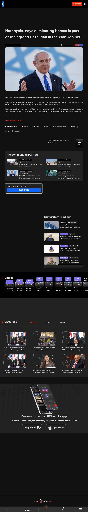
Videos (8, 278)
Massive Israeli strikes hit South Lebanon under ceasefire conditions (49, 289)
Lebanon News (64, 234)
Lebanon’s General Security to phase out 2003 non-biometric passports (70, 250)
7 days (47, 322)
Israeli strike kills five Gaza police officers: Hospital (69, 166)
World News (63, 222)
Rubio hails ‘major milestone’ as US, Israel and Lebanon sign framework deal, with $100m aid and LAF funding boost (72, 349)
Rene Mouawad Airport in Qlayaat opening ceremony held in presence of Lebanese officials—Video (68, 289)
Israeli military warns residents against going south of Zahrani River (70, 261)
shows (63, 509)
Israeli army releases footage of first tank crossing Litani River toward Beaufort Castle (78, 289)
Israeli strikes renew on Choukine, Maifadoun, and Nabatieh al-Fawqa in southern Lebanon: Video (40, 289)
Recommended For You (23, 154)
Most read (10, 321)
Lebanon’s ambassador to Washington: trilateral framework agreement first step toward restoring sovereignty (10, 290)
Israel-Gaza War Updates (26, 159)
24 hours (33, 322)
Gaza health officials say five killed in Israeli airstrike (30, 166)
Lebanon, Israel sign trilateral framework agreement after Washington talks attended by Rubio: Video (30, 290)
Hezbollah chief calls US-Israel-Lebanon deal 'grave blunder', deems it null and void (70, 238)
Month (61, 322)
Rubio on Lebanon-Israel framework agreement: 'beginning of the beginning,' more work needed (20, 289)
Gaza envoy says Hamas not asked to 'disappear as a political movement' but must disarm (69, 177)
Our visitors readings (57, 217)
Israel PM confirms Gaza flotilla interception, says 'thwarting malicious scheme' (29, 177)
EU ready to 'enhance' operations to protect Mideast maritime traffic (71, 226)
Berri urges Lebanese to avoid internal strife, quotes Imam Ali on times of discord (73, 371)
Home (9, 509)
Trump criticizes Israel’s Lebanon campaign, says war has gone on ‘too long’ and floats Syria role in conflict (59, 289)
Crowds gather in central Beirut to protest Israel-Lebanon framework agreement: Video (44, 349)
